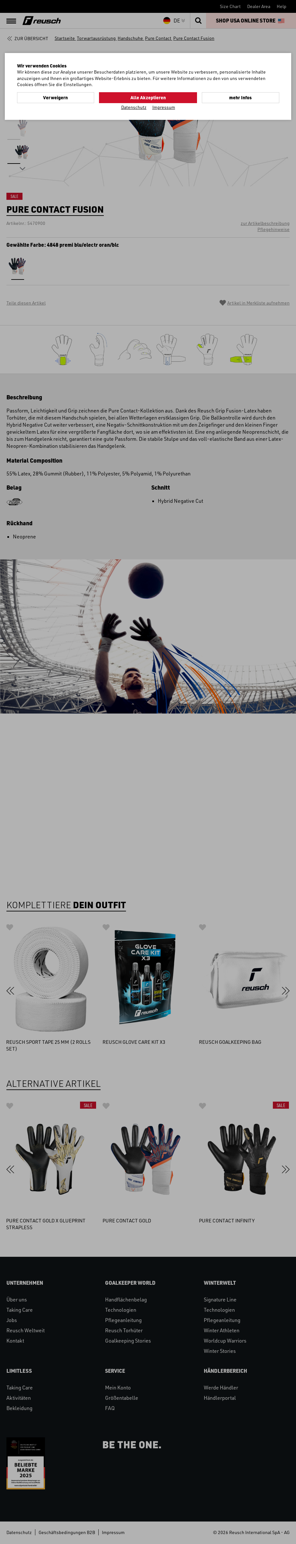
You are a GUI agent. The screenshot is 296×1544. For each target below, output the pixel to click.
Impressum (163, 107)
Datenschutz (134, 107)
